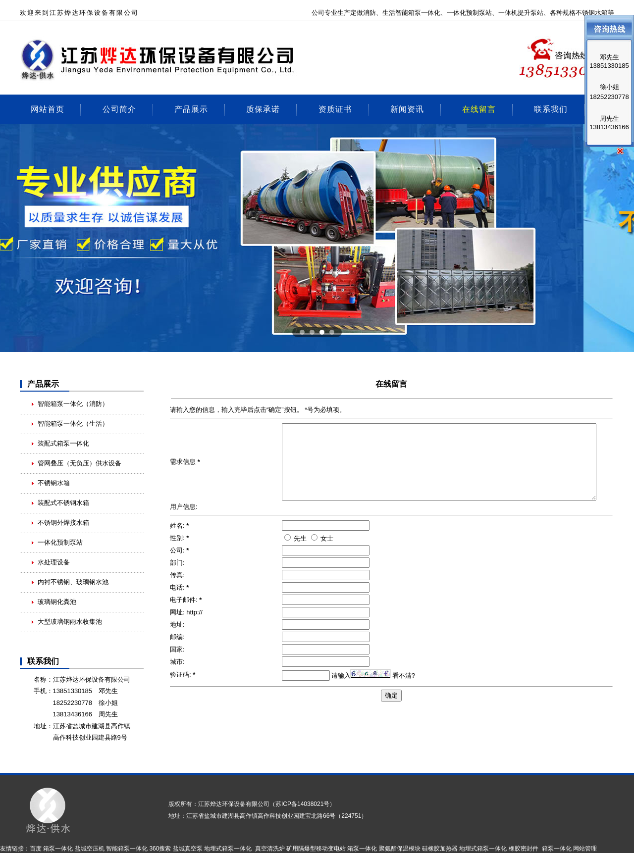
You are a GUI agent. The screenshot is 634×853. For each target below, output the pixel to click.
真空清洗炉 (270, 848)
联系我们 (551, 108)
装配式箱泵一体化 (63, 443)
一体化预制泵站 (469, 12)
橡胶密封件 (523, 848)
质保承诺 (263, 108)
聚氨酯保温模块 (400, 848)
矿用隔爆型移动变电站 (316, 848)
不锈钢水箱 (54, 483)
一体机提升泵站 (520, 12)
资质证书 (335, 108)
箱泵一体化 (424, 12)
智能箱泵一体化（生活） (73, 423)
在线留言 (479, 108)
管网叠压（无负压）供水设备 (79, 463)
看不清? (403, 690)
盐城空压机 (90, 848)
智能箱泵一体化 (127, 848)
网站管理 (585, 848)
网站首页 (47, 108)
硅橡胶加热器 (440, 848)
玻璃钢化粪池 (57, 601)
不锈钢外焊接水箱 (63, 522)
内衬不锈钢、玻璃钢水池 (73, 582)
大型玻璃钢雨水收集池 (70, 621)
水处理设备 (54, 562)
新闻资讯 (407, 108)
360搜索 (160, 848)
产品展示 (191, 108)
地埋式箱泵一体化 (228, 848)
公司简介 (119, 108)
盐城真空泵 (188, 848)
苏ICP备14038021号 (302, 804)
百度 (36, 848)
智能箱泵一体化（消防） (73, 403)
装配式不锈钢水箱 (63, 502)
